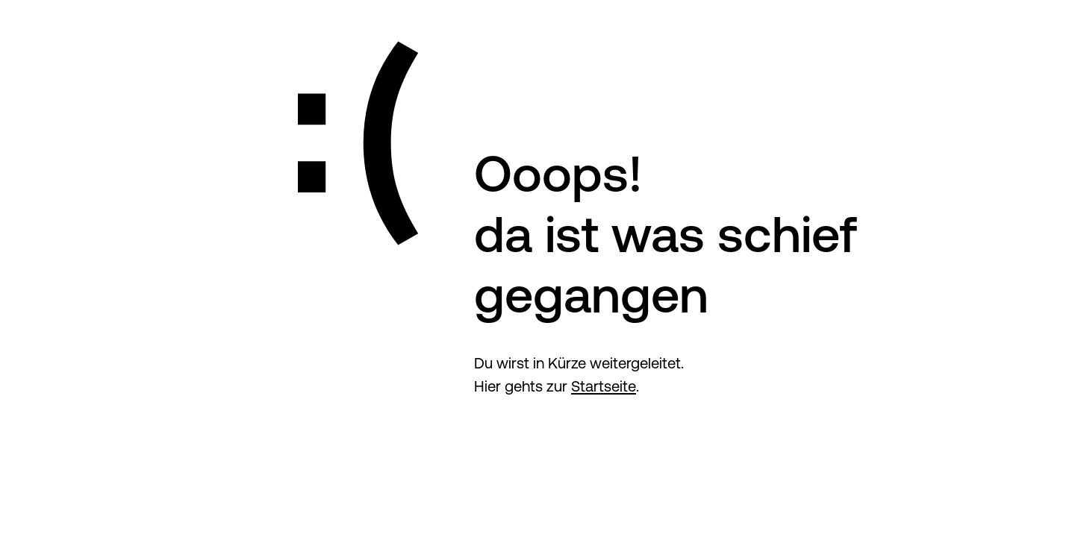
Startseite (603, 386)
